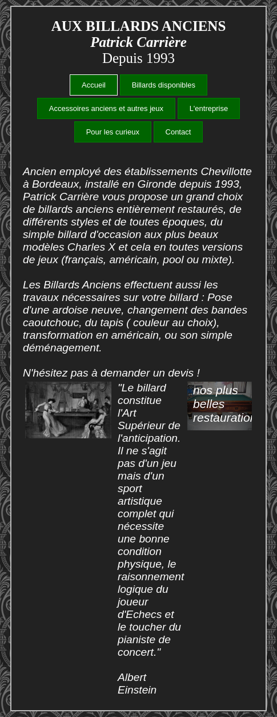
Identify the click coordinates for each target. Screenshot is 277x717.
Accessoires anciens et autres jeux (106, 108)
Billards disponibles (163, 85)
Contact (178, 132)
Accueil (94, 85)
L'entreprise (209, 108)
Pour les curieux (112, 132)
